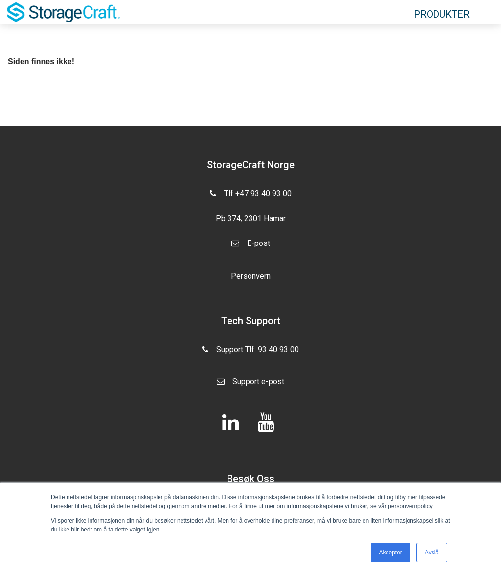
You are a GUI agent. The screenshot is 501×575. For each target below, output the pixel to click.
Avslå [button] (432, 552)
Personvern (251, 276)
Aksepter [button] (390, 552)
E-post (250, 247)
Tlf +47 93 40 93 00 (251, 192)
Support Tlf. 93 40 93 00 (250, 353)
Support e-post (250, 385)
